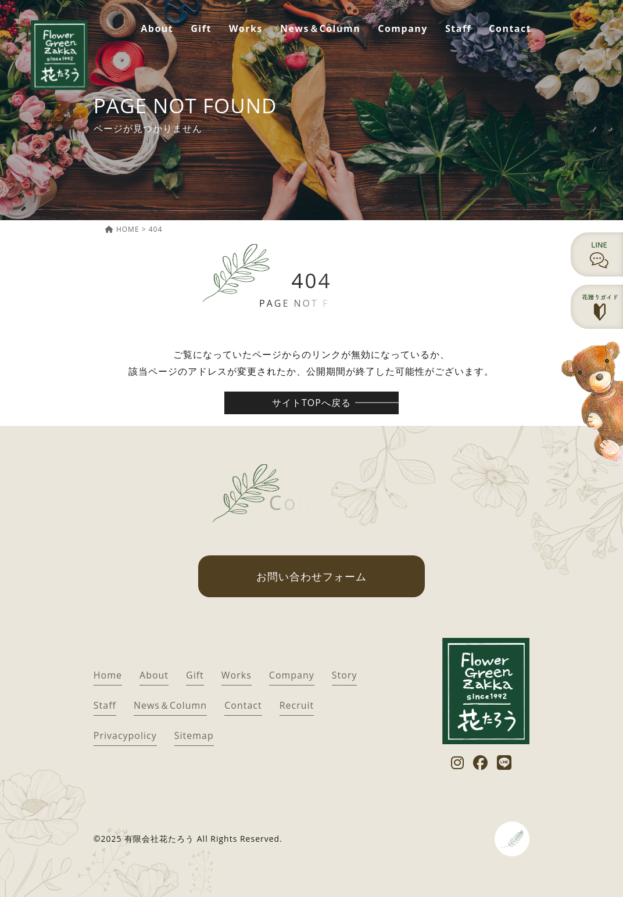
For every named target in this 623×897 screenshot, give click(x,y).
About (157, 28)
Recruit (297, 705)
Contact (510, 28)
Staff (458, 28)
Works (246, 28)
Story (344, 675)
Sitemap (194, 735)
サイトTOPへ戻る (311, 402)
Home (108, 675)
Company (403, 28)
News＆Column (320, 28)
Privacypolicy (125, 735)
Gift (201, 28)
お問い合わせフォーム (311, 576)
